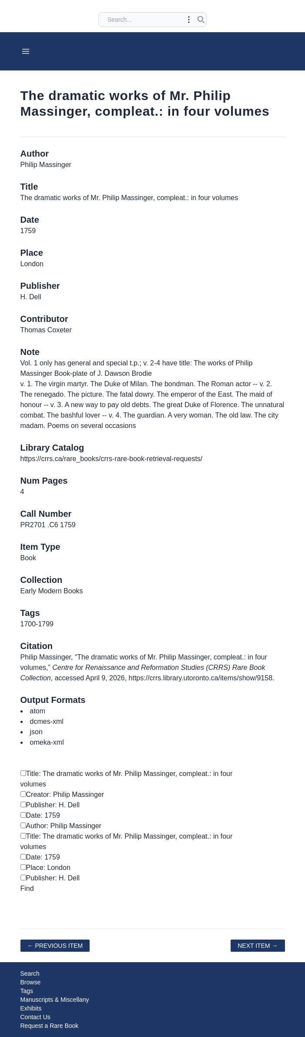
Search (30, 973)
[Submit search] (201, 19)
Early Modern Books (51, 591)
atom (38, 711)
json (36, 732)
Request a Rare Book (49, 1025)
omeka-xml (47, 742)
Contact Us (35, 1017)
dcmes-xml (47, 721)
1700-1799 (37, 624)
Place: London (45, 867)
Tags (27, 990)
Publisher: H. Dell (50, 805)
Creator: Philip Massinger (62, 794)
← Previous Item (55, 945)
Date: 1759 (40, 815)
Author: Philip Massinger (60, 826)
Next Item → (258, 945)
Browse (30, 982)
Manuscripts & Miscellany (54, 999)
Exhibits (31, 1008)
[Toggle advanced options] (189, 19)
